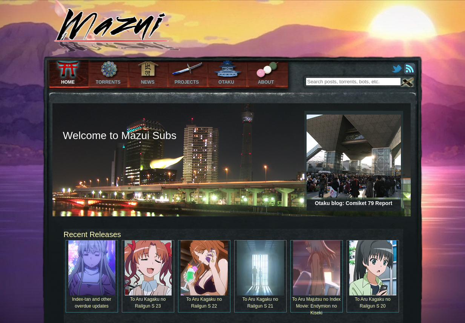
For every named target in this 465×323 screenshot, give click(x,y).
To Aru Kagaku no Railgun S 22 (204, 274)
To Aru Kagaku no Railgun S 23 (148, 274)
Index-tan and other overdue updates (92, 274)
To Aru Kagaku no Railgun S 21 (261, 274)
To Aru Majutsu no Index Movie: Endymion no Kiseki (317, 276)
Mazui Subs (96, 31)
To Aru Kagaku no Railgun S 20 (373, 274)
